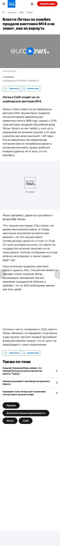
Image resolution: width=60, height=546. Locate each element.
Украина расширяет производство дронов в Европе (26, 382)
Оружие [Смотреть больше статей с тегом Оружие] (11, 405)
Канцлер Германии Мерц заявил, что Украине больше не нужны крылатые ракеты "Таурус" (22, 371)
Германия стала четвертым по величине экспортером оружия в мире (24, 393)
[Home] (3, 12)
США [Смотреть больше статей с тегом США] (25, 420)
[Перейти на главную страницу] (11, 4)
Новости (12, 12)
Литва (30, 12)
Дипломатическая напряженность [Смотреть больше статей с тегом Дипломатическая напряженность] (26, 412)
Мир (22, 12)
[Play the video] (30, 51)
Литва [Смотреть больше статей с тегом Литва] (10, 420)
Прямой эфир (47, 3)
